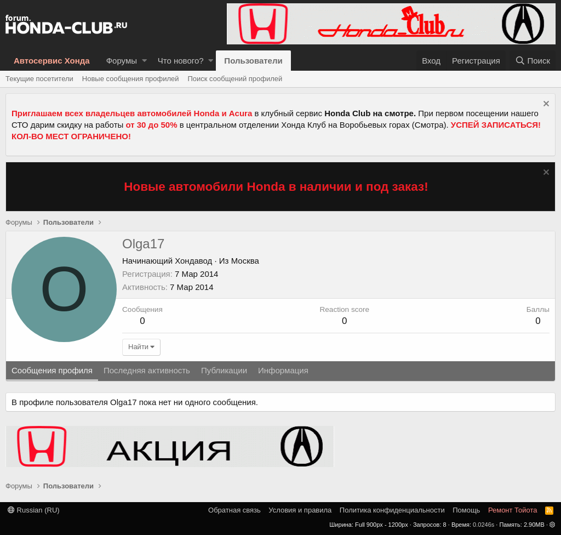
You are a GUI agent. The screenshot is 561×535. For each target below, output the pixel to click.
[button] (144, 60)
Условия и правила (299, 510)
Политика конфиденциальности (392, 510)
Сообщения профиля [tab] (52, 370)
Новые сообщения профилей (130, 79)
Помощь (466, 510)
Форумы (121, 60)
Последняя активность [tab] (147, 370)
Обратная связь (234, 510)
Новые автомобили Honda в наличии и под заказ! (276, 186)
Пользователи (253, 60)
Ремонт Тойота (512, 510)
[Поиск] (533, 60)
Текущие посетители (39, 79)
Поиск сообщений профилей (234, 79)
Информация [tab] (283, 370)
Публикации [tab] (224, 370)
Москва (245, 260)
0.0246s (483, 524)
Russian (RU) (34, 510)
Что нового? (181, 60)
